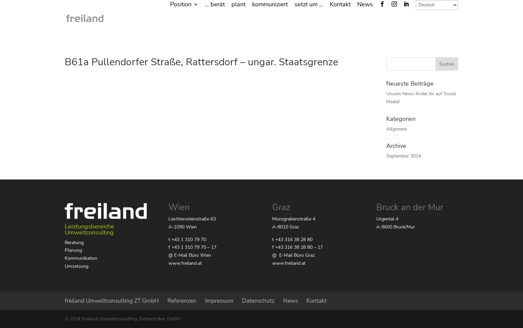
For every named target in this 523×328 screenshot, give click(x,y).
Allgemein (396, 129)
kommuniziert (270, 4)
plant (238, 4)
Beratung (74, 242)
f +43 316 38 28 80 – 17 (297, 247)
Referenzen (181, 301)
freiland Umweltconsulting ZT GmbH (112, 301)
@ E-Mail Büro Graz (293, 255)
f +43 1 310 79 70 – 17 (192, 247)
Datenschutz (258, 301)
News (365, 4)
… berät (215, 4)
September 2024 (403, 156)
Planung (73, 250)
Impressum (219, 301)
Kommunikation (81, 258)
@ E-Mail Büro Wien (189, 255)
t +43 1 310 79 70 (187, 239)
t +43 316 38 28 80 (292, 239)
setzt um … (309, 4)
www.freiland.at (185, 263)
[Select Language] (437, 5)
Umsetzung (76, 266)
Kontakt (340, 4)
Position (180, 4)
